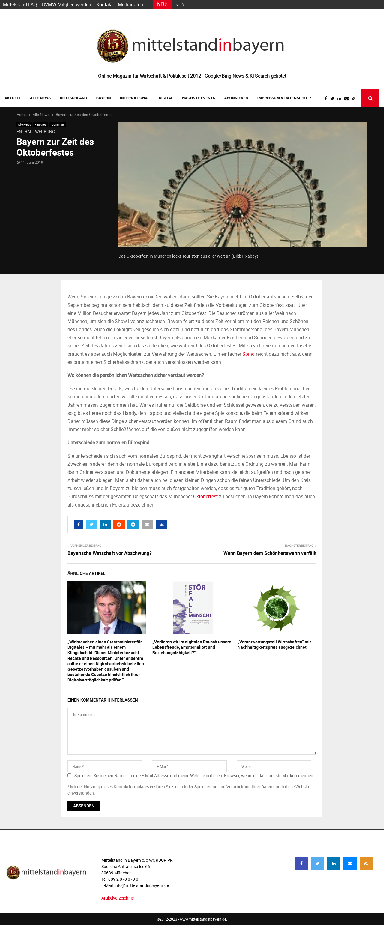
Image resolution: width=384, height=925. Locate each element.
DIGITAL (166, 98)
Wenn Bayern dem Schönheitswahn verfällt (270, 553)
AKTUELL (12, 98)
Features (40, 124)
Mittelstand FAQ (20, 4)
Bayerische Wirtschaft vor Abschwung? (110, 553)
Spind (248, 354)
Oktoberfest (205, 496)
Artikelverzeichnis (117, 898)
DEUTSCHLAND (73, 98)
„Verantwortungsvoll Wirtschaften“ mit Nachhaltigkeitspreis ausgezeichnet (274, 644)
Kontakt (104, 4)
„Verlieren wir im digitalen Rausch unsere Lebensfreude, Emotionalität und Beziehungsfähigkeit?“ (191, 647)
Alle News (40, 98)
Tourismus (57, 124)
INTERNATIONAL (135, 98)
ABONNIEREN (236, 98)
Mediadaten (130, 4)
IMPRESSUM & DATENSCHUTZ (284, 98)
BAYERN (103, 98)
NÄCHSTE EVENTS (198, 98)
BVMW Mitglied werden (66, 4)
